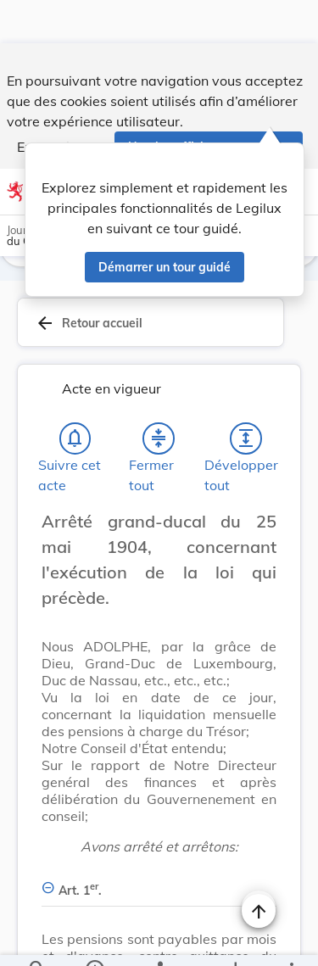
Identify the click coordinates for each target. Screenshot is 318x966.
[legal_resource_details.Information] (93, 939)
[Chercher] (37, 939)
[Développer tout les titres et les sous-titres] (246, 442)
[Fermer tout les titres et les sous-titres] (158, 442)
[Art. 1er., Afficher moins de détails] (159, 884)
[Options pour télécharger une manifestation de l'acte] (234, 939)
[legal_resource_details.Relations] (159, 939)
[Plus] (291, 939)
